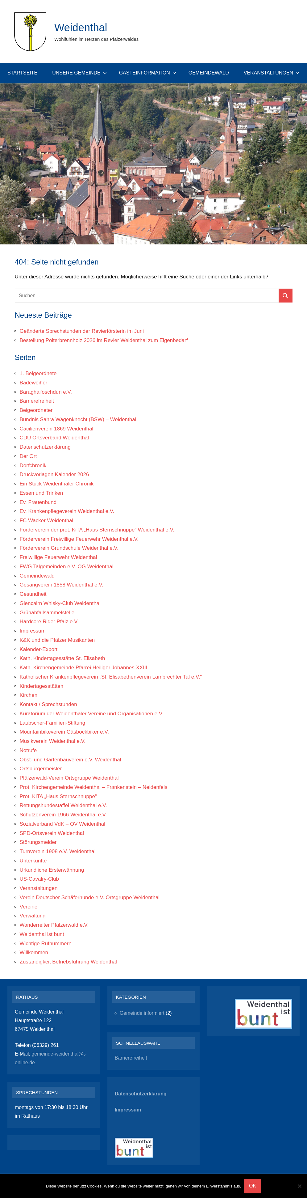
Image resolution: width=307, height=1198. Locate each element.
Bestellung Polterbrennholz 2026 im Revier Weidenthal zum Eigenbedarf (104, 340)
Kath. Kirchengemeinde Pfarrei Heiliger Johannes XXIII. (84, 668)
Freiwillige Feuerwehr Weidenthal (58, 557)
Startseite (22, 72)
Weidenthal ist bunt (42, 934)
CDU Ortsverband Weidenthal (54, 438)
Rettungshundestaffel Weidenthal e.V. (63, 805)
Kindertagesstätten (42, 686)
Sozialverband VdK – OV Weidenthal (63, 824)
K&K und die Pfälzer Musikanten (57, 640)
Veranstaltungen (271, 72)
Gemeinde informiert (142, 1013)
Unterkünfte (33, 861)
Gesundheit (33, 594)
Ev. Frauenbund (38, 502)
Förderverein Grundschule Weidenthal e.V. (69, 548)
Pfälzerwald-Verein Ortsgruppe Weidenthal (69, 778)
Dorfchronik (33, 465)
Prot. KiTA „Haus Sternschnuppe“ (58, 796)
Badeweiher (34, 383)
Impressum (33, 631)
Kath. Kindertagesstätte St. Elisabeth (62, 658)
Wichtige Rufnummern (46, 943)
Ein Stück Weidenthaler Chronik (57, 484)
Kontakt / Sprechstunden (48, 704)
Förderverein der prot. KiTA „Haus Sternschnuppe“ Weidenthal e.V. (97, 530)
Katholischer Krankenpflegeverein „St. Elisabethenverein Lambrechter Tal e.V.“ (111, 677)
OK (252, 1185)
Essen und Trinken (41, 493)
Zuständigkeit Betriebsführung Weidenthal (68, 962)
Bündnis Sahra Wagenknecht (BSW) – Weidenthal (78, 419)
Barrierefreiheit (37, 401)
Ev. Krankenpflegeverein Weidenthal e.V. (67, 511)
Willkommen (34, 952)
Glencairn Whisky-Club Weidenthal (60, 603)
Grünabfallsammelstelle (47, 613)
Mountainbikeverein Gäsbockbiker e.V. (64, 732)
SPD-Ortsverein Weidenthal (52, 833)
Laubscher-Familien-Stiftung (52, 723)
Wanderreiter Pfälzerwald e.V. (54, 925)
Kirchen (29, 695)
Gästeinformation (147, 72)
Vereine (29, 907)
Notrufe (28, 750)
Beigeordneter (36, 410)
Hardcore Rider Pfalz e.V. (49, 621)
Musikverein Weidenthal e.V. (53, 741)
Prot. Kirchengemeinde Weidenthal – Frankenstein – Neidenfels (94, 787)
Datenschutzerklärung (45, 447)
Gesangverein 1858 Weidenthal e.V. (61, 585)
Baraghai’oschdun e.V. (46, 392)
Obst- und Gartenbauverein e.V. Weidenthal (70, 760)
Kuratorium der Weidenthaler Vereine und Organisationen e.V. (92, 714)
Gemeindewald (209, 72)
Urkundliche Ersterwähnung (52, 870)
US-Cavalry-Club (39, 879)
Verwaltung (33, 916)
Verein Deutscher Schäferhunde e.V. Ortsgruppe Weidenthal (90, 897)
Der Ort (28, 456)
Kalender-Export (39, 649)
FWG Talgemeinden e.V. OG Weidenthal (67, 566)
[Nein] (299, 1186)
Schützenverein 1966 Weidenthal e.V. (63, 815)
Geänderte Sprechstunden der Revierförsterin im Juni (82, 331)
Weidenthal (82, 27)
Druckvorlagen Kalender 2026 (54, 474)
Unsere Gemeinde (79, 72)
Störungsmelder (38, 842)
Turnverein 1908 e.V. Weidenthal (58, 851)
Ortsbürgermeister (41, 769)
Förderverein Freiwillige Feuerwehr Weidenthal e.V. (79, 539)
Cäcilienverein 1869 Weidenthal (56, 429)
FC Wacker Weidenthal (46, 520)
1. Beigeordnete (38, 373)
